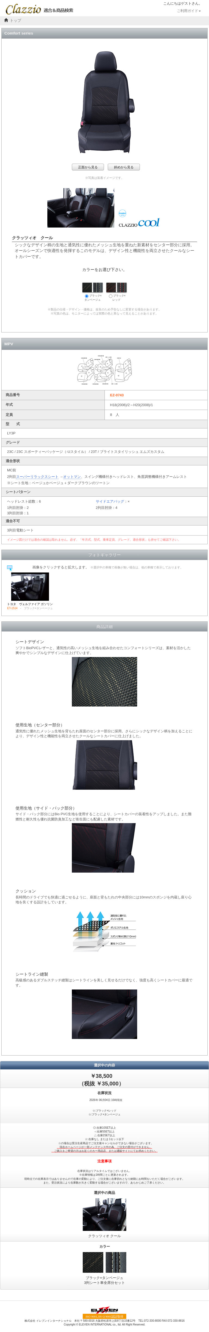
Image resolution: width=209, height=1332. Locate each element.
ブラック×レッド (116, 292)
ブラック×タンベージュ (92, 292)
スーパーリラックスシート (37, 477)
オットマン (72, 477)
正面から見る (88, 167)
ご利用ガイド (189, 11)
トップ (15, 20)
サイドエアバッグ (110, 501)
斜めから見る (124, 167)
